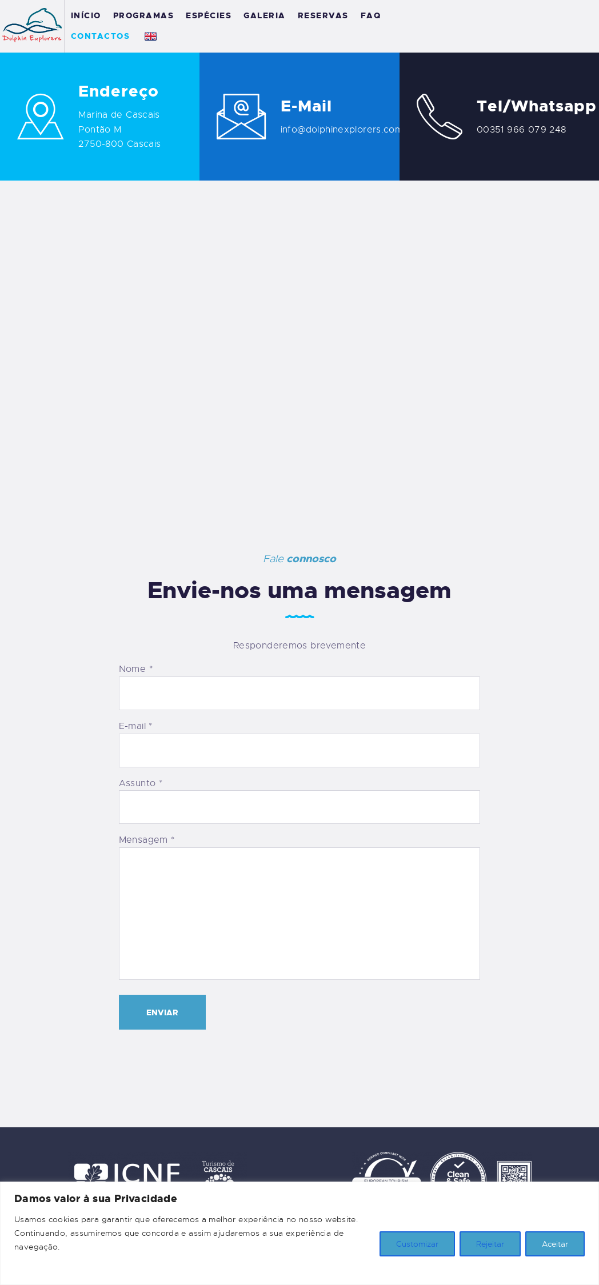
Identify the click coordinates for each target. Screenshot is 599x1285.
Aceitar (555, 1244)
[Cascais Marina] (299, 349)
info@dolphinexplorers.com (342, 129)
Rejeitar (490, 1244)
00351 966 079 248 (521, 129)
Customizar (417, 1244)
